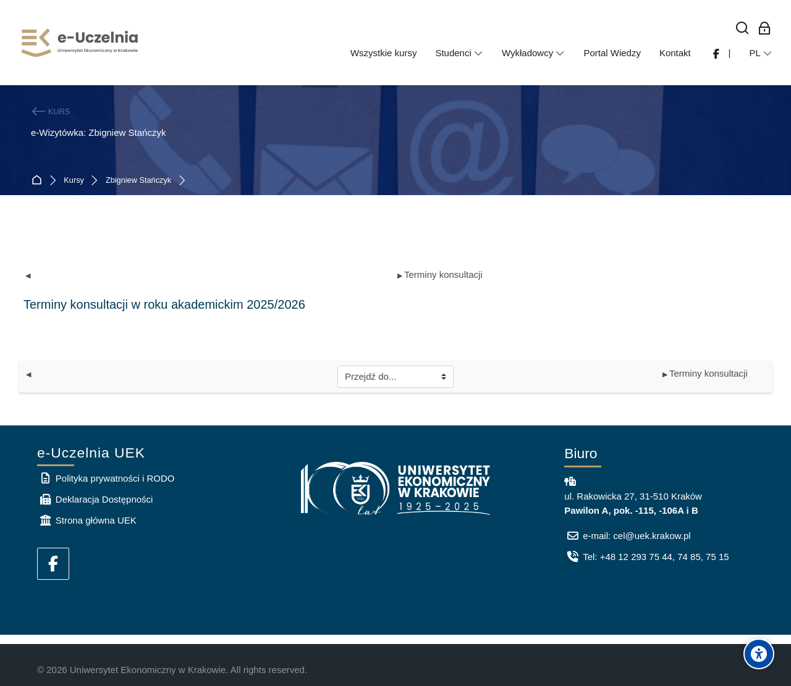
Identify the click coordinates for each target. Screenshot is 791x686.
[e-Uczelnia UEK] (80, 42)
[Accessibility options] (758, 653)
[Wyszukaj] (742, 28)
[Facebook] (53, 564)
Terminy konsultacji (440, 274)
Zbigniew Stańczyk (138, 181)
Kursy (74, 181)
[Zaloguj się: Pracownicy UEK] (764, 28)
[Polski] (760, 53)
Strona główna (39, 180)
